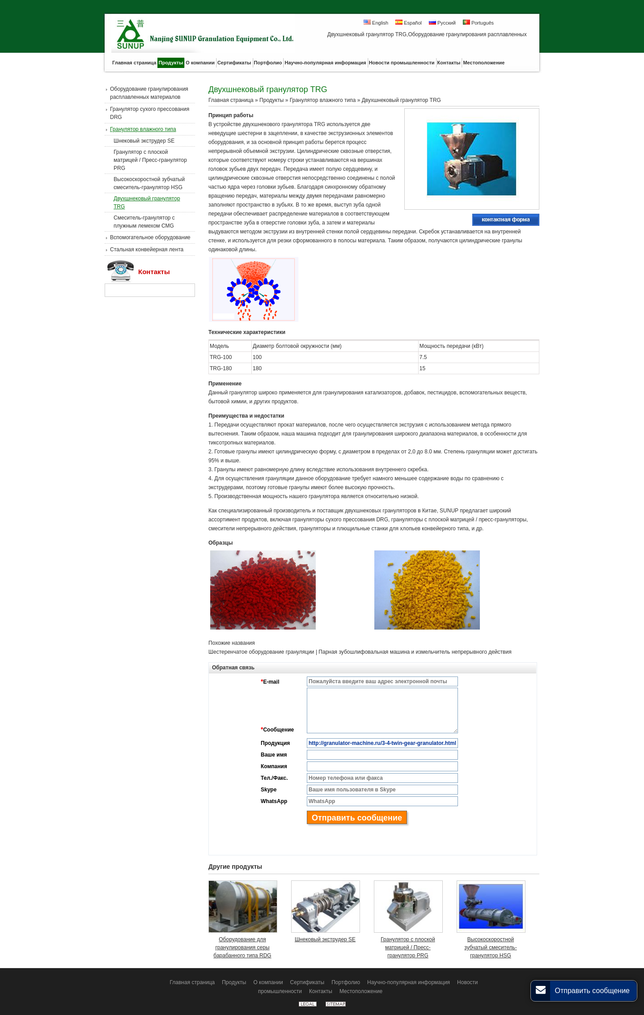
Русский (442, 22)
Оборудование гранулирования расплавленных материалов (149, 93)
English (376, 22)
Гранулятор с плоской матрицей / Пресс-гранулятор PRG (150, 160)
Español (408, 22)
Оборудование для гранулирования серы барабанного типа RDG (242, 947)
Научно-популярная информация (408, 982)
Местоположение (360, 991)
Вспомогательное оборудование (150, 237)
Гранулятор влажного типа (143, 129)
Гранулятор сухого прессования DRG (149, 113)
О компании (268, 982)
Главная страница (231, 100)
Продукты (271, 100)
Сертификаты (307, 982)
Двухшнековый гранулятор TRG (147, 202)
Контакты (154, 271)
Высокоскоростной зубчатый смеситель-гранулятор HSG (149, 183)
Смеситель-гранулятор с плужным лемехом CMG (144, 222)
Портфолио (345, 982)
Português (478, 22)
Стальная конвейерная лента (146, 249)
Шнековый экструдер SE (144, 141)
